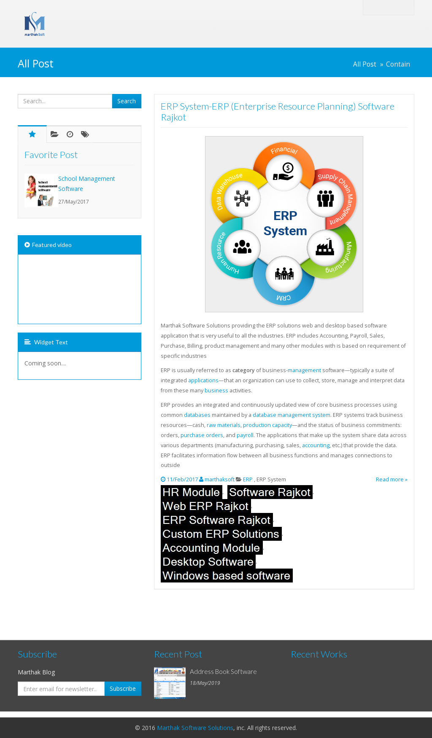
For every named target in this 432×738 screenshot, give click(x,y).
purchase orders (202, 435)
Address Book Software (223, 671)
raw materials (223, 425)
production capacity (267, 425)
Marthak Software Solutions (195, 728)
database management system (291, 415)
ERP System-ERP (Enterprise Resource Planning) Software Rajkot (277, 111)
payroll (245, 435)
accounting (315, 445)
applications (203, 380)
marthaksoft (220, 479)
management (304, 370)
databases (197, 415)
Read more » (392, 479)
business (216, 390)
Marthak (127, 16)
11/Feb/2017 (183, 479)
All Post (364, 64)
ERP (248, 479)
